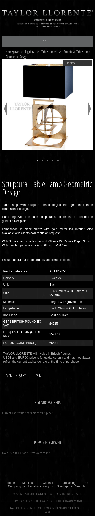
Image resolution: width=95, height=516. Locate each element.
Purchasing (68, 483)
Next (89, 108)
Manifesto (28, 483)
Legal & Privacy (38, 486)
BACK (37, 375)
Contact (48, 483)
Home (11, 483)
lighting (29, 51)
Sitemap (62, 486)
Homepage (12, 51)
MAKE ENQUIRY (16, 375)
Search (80, 486)
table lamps (48, 51)
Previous (5, 108)
